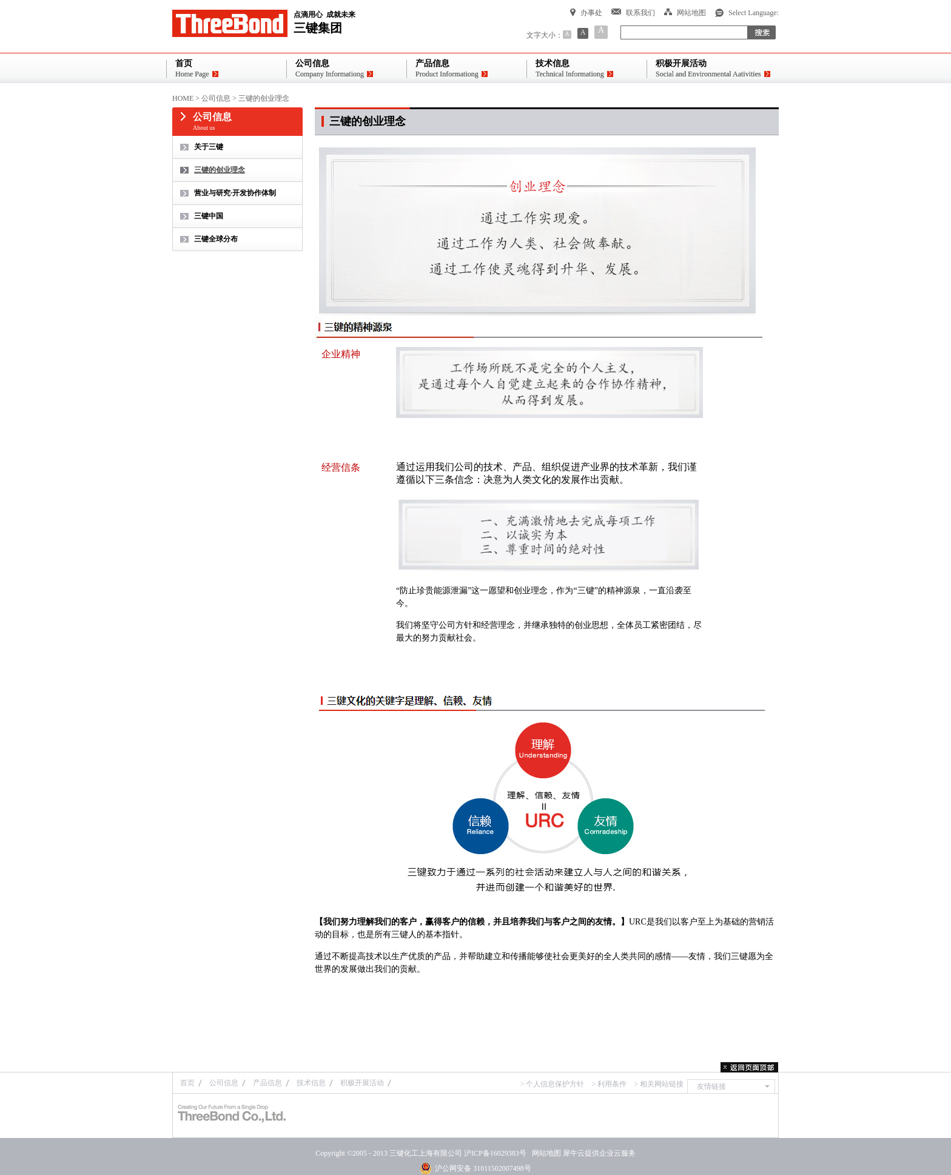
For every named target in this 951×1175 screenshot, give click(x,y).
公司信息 (215, 98)
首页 (187, 1083)
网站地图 (544, 1153)
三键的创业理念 (263, 98)
